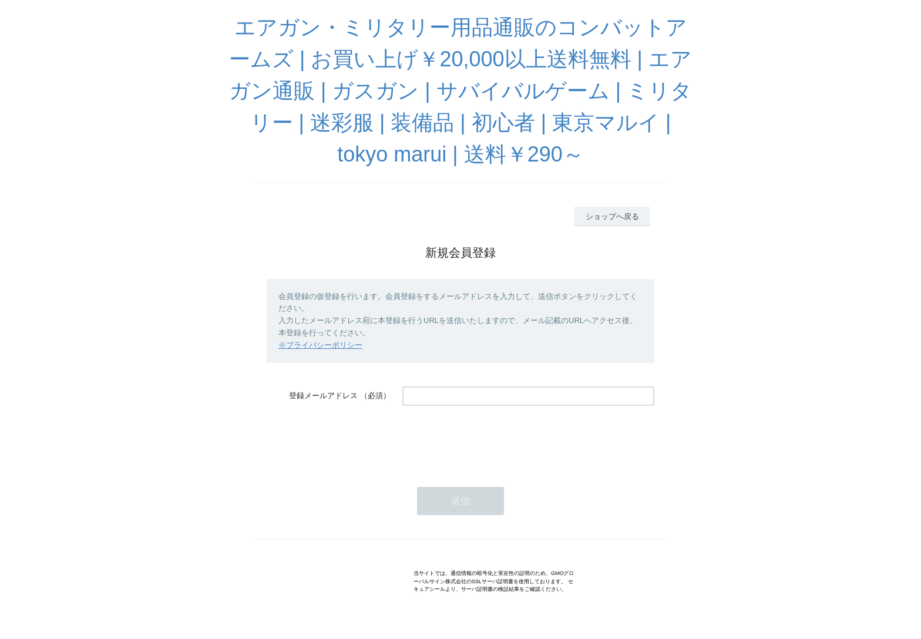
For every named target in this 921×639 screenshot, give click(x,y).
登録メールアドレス (323, 395)
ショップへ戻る (612, 216)
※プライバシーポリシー (320, 345)
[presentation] (491, 440)
